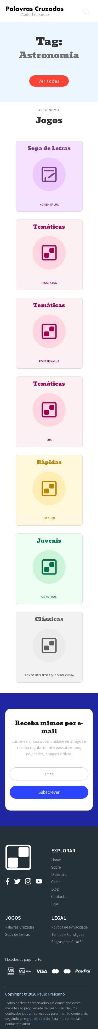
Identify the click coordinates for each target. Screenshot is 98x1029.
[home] (34, 10)
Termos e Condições (67, 934)
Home (56, 859)
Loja (54, 903)
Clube (56, 881)
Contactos (59, 896)
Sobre (56, 867)
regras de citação (37, 1018)
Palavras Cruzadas (19, 927)
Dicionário (59, 874)
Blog (55, 889)
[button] (86, 11)
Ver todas (49, 81)
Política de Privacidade (69, 927)
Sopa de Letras (17, 934)
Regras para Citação (67, 941)
